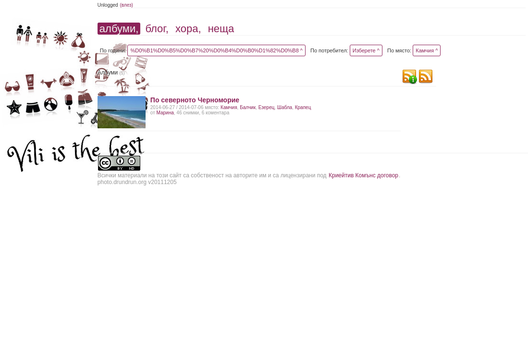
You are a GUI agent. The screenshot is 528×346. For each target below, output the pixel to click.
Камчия (229, 107)
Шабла (284, 107)
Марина (165, 112)
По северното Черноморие (194, 100)
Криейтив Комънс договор (363, 175)
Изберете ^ (366, 50)
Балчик (248, 107)
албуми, (118, 29)
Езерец (266, 107)
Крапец (303, 107)
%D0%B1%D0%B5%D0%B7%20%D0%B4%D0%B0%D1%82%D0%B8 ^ (216, 50)
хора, (188, 29)
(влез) (126, 5)
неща (221, 29)
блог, (156, 29)
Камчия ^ (427, 50)
